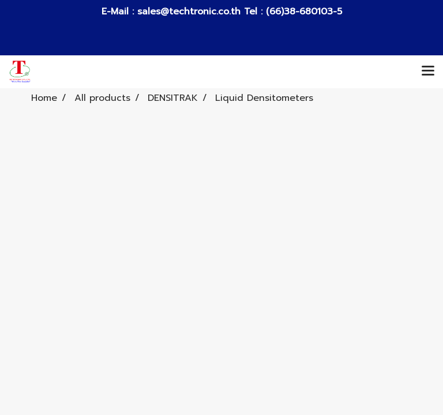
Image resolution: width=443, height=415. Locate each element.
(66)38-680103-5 (302, 11)
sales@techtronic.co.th (189, 11)
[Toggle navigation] (428, 71)
